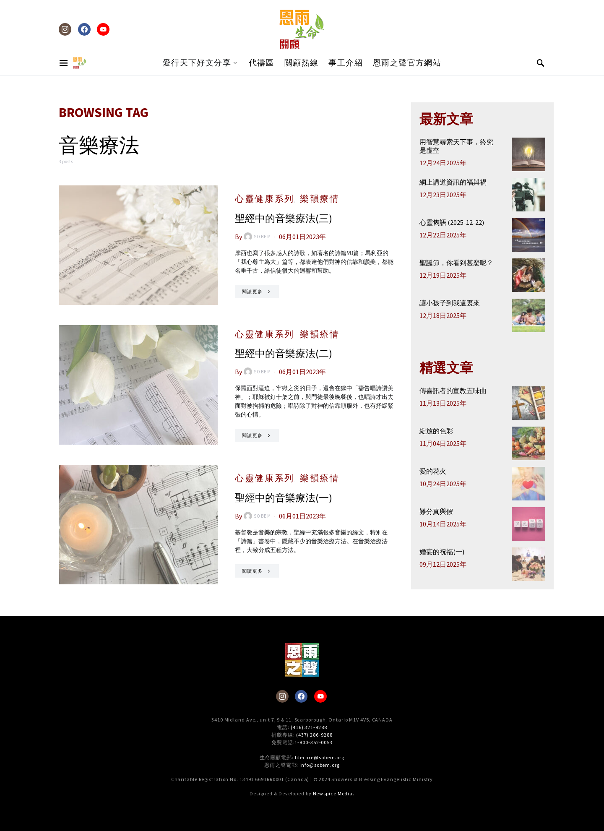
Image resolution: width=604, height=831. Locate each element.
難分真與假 (436, 511)
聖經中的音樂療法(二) (283, 353)
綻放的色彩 (436, 431)
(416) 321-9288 (309, 727)
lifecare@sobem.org (319, 757)
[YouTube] (103, 29)
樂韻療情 (320, 198)
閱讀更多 (252, 291)
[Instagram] (65, 29)
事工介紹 (345, 63)
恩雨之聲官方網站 (407, 63)
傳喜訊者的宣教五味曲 (453, 390)
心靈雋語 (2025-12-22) (451, 222)
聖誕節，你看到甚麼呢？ (456, 262)
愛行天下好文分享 (197, 63)
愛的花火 (432, 471)
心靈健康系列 (264, 198)
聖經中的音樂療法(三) (283, 218)
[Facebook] (84, 29)
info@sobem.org (319, 765)
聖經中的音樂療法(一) (283, 497)
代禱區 (261, 63)
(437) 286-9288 (314, 735)
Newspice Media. (334, 793)
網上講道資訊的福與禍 (453, 182)
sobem (257, 236)
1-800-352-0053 (313, 742)
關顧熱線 (301, 63)
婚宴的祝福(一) (441, 551)
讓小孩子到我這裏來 (449, 303)
